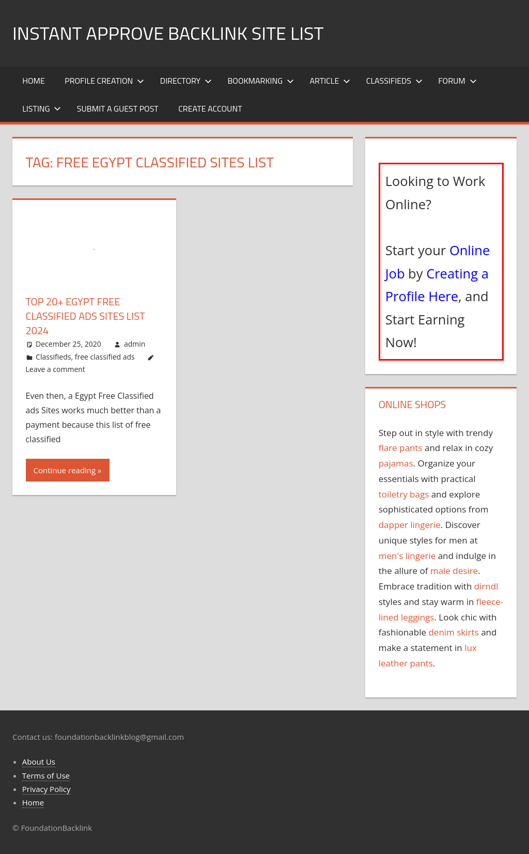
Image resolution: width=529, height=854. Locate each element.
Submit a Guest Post (118, 108)
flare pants (401, 448)
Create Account (210, 108)
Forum (457, 80)
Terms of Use (46, 775)
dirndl (486, 586)
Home (33, 80)
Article (330, 80)
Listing (41, 108)
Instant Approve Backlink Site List (167, 33)
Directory (186, 80)
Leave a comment (55, 369)
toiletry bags (404, 494)
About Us (38, 761)
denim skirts (453, 632)
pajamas (396, 463)
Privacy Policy (46, 789)
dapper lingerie (410, 525)
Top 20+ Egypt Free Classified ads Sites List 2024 (85, 315)
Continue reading (65, 470)
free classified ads (105, 357)
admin (134, 344)
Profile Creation (104, 80)
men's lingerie (407, 556)
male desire (454, 571)
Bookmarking (261, 80)
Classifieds (394, 80)
